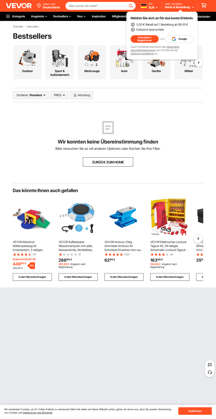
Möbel (189, 71)
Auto (124, 71)
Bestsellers (33, 26)
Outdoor (27, 71)
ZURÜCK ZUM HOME (108, 162)
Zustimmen (195, 411)
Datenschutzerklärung (142, 53)
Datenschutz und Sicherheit (37, 412)
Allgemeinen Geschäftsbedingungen (155, 48)
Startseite (18, 26)
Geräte (156, 71)
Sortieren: (23, 95)
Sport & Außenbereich (59, 72)
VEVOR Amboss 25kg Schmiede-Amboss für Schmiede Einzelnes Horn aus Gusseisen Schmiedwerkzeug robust (123, 250)
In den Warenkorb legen (32, 276)
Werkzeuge (92, 71)
